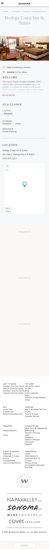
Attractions (29, 442)
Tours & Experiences (12, 463)
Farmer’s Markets (32, 440)
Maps (27, 395)
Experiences (8, 412)
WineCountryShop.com (12, 414)
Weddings (7, 454)
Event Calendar (31, 393)
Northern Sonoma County (13, 386)
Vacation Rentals (32, 416)
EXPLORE (29, 384)
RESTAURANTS (10, 431)
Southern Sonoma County (14, 391)
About (27, 454)
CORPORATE (30, 451)
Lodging (15, 12)
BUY (5, 407)
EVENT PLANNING (11, 451)
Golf (27, 435)
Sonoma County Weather (35, 398)
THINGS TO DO (31, 426)
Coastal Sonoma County (13, 393)
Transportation (9, 461)
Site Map (29, 467)
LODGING (29, 407)
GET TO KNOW (9, 384)
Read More (9, 95)
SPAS (5, 435)
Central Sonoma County (13, 388)
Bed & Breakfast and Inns (36, 409)
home (6, 12)
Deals (27, 400)
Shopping (29, 437)
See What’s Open (32, 386)
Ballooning (29, 431)
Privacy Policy (31, 463)
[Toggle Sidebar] (2, 3)
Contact (24, 545)
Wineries (7, 426)
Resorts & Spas (31, 414)
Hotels (28, 412)
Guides (28, 388)
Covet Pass (8, 409)
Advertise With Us (32, 458)
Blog (27, 391)
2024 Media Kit (31, 456)
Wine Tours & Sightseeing (36, 428)
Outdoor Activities (32, 433)
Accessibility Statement (35, 465)
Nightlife (28, 444)
